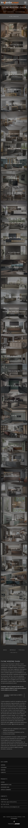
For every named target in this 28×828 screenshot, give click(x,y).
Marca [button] (5, 649)
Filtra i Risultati (14, 16)
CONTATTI (3, 772)
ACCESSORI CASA (5, 787)
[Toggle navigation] (25, 2)
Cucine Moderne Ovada (20, 11)
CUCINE (3, 782)
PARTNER (3, 770)
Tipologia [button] (22, 649)
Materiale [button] (13, 649)
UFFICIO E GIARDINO (6, 789)
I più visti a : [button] (14, 652)
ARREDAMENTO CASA (6, 784)
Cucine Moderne (10, 11)
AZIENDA (3, 765)
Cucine (4, 11)
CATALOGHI (3, 767)
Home (14, 10)
